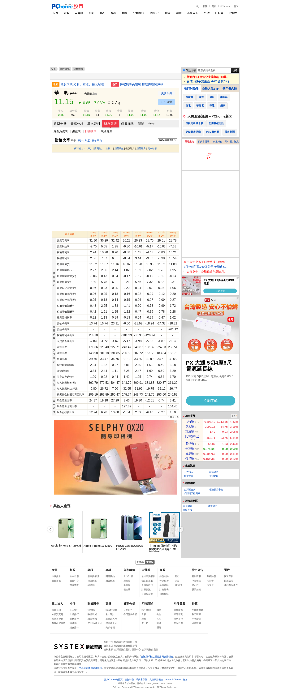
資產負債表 (61, 131)
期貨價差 (110, 580)
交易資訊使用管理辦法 (90, 668)
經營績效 (119, 148)
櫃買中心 (74, 580)
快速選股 (228, 576)
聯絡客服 (187, 510)
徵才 (185, 679)
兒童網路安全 (156, 679)
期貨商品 (110, 576)
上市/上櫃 (128, 576)
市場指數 (74, 585)
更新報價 (166, 93)
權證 (168, 13)
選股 (114, 13)
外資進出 (188, 475)
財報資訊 (146, 589)
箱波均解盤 (111, 610)
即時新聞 (147, 603)
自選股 (79, 13)
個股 (162, 570)
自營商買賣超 (58, 623)
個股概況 (127, 123)
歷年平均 (97, 140)
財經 (159, 623)
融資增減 (92, 614)
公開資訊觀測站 (192, 493)
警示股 (195, 585)
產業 (143, 618)
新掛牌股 (196, 576)
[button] (180, 529)
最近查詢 (189, 141)
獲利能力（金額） (103, 148)
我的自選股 (203, 141)
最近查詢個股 (148, 576)
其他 (159, 618)
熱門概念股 (230, 88)
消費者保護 (141, 679)
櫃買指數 (56, 580)
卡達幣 (189, 448)
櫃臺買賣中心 (216, 489)
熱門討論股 (191, 88)
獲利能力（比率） (83, 148)
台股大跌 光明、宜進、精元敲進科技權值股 (84, 84)
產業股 (126, 580)
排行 (103, 13)
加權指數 (56, 576)
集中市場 (74, 576)
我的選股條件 (231, 585)
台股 (143, 614)
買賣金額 (56, 610)
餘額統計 (92, 610)
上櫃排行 (74, 614)
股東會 (210, 585)
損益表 (76, 131)
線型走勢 (60, 123)
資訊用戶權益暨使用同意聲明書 (157, 656)
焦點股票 (178, 623)
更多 (234, 416)
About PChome (173, 679)
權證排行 (92, 585)
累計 (80, 140)
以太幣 (189, 426)
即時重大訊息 (232, 141)
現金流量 (107, 131)
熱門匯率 (196, 614)
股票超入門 (111, 618)
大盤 (66, 13)
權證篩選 (92, 580)
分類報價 (139, 13)
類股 (125, 13)
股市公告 (197, 570)
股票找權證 (93, 576)
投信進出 (214, 475)
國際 (159, 610)
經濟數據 (196, 623)
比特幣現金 (192, 436)
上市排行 (74, 610)
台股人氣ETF (210, 88)
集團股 (126, 585)
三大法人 (188, 472)
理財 (159, 627)
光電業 (88, 93)
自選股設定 (147, 585)
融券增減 (92, 618)
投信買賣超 (57, 618)
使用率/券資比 (95, 623)
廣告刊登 (129, 679)
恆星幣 (189, 458)
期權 (179, 13)
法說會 (210, 580)
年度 (87, 140)
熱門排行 (178, 618)
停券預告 (196, 580)
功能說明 (212, 506)
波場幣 (189, 453)
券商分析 (129, 603)
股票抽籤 (196, 589)
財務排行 (74, 618)
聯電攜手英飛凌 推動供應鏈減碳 (141, 84)
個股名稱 (191, 70)
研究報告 (128, 610)
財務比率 (91, 131)
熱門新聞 (146, 610)
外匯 (207, 13)
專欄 (108, 603)
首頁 (55, 13)
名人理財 (110, 614)
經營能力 (141, 148)
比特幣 (219, 13)
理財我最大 (111, 623)
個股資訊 (65, 68)
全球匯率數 (197, 610)
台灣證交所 (190, 489)
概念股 (126, 589)
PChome (225, 6)
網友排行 (74, 627)
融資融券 (214, 472)
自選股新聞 (147, 594)
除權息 (233, 13)
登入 (236, 6)
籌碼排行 (74, 623)
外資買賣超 (57, 614)
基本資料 (93, 123)
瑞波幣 (189, 431)
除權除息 (211, 576)
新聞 (205, 6)
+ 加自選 (166, 102)
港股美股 (192, 13)
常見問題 (187, 506)
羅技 (214, 6)
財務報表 (110, 123)
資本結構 (152, 148)
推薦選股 (228, 580)
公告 (151, 123)
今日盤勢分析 (130, 614)
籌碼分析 (77, 123)
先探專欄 (110, 627)
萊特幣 (190, 443)
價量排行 (217, 141)
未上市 (144, 623)
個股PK (154, 13)
